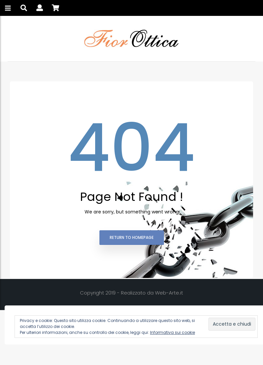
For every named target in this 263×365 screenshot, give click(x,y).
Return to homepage (132, 237)
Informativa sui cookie (172, 332)
